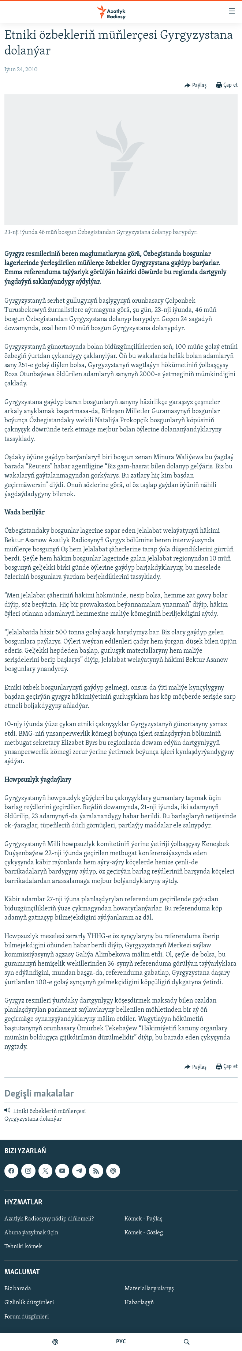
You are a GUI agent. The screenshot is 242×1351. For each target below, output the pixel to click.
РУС (121, 1342)
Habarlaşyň (139, 1303)
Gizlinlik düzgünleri (29, 1303)
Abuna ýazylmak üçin (31, 1233)
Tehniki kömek (23, 1247)
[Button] (195, 86)
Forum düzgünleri (26, 1317)
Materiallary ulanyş (149, 1289)
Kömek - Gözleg (143, 1233)
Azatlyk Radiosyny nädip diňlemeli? (49, 1219)
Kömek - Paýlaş (143, 1219)
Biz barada (17, 1289)
